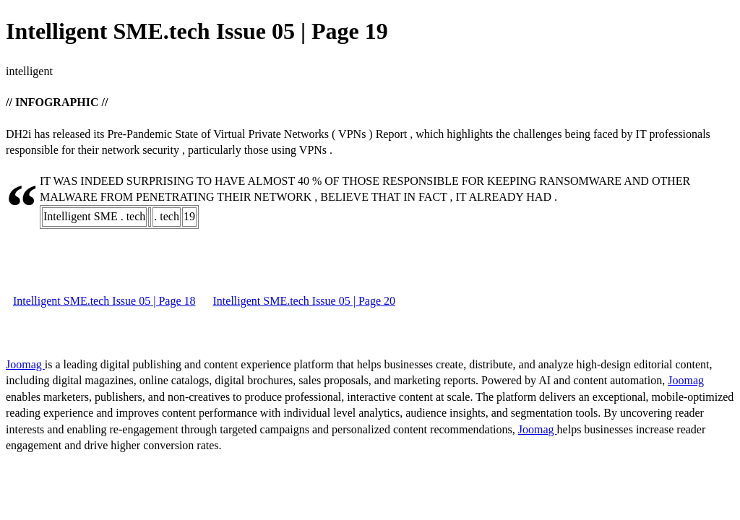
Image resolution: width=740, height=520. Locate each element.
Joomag (25, 364)
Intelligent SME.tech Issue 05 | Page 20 (304, 301)
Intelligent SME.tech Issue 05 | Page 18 (104, 301)
